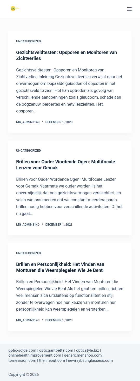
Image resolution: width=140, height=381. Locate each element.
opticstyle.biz (87, 350)
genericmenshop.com (83, 355)
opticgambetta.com (56, 350)
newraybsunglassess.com (90, 360)
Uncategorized (28, 41)
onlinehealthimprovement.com (34, 355)
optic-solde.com (22, 350)
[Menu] (129, 9)
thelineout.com (52, 360)
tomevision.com (22, 360)
